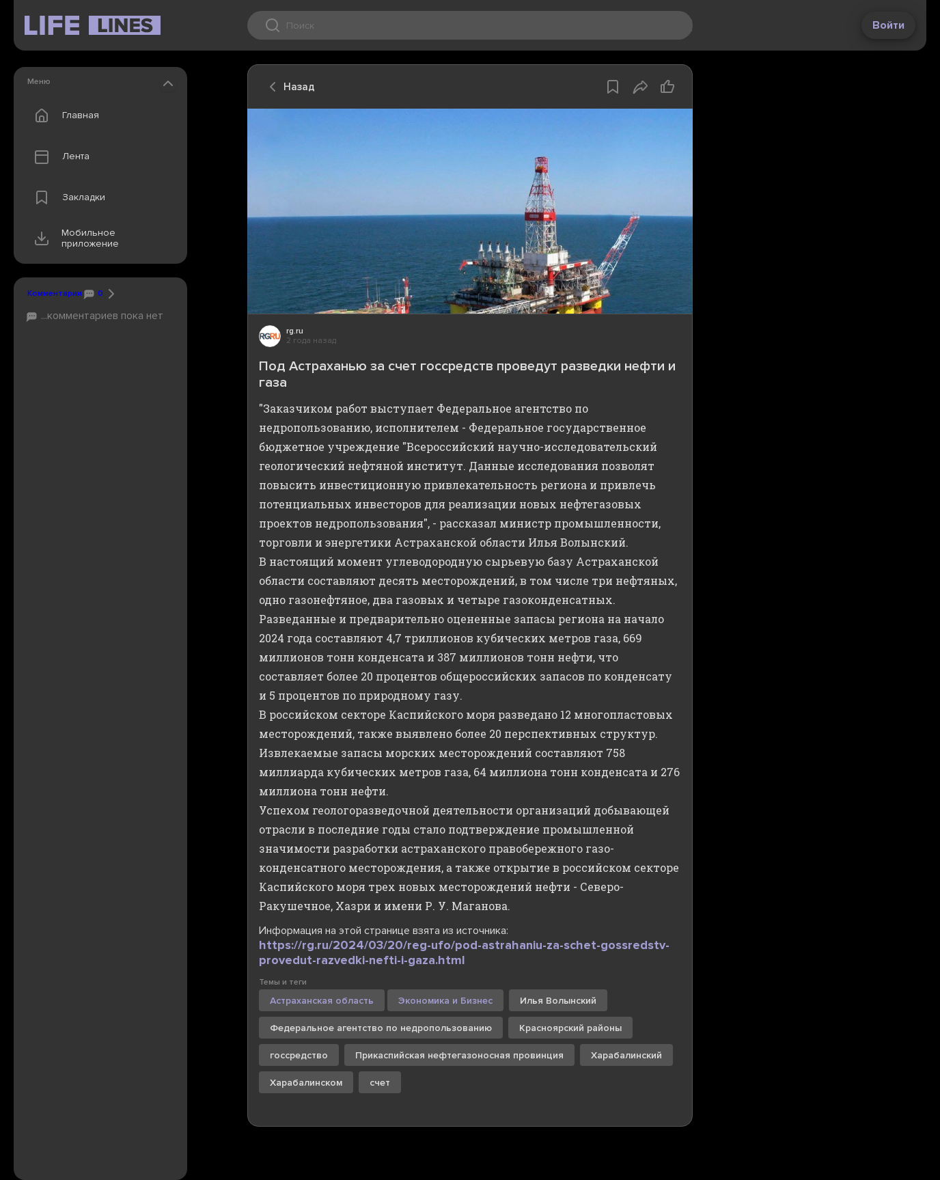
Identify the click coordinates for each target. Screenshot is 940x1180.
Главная (63, 115)
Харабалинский (626, 1055)
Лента (58, 156)
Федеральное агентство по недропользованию (381, 1028)
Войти (888, 25)
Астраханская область (322, 1000)
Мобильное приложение (73, 238)
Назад (288, 87)
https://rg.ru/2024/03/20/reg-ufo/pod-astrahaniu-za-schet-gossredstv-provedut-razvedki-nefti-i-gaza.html (464, 952)
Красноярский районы (570, 1028)
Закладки (66, 197)
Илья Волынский (558, 1000)
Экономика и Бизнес (445, 1000)
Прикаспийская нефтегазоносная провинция (459, 1055)
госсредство (299, 1055)
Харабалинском (306, 1082)
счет (380, 1082)
